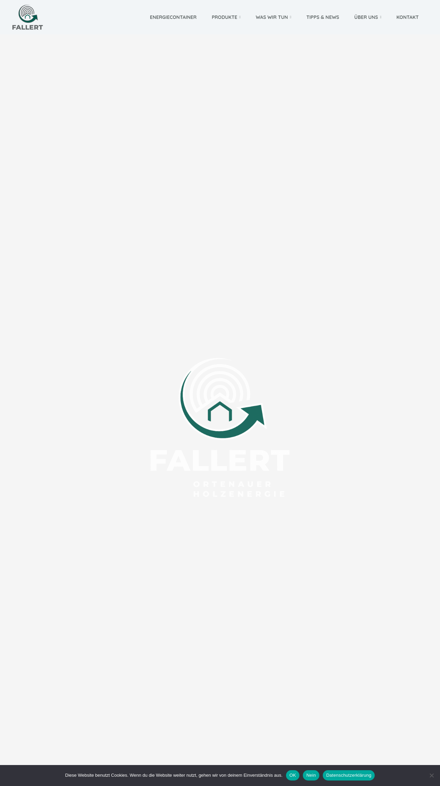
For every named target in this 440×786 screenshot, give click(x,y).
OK (292, 775)
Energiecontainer (173, 17)
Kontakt (407, 17)
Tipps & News (322, 17)
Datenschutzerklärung (348, 775)
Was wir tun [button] (273, 17)
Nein (311, 775)
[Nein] (431, 775)
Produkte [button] (226, 17)
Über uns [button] (368, 17)
